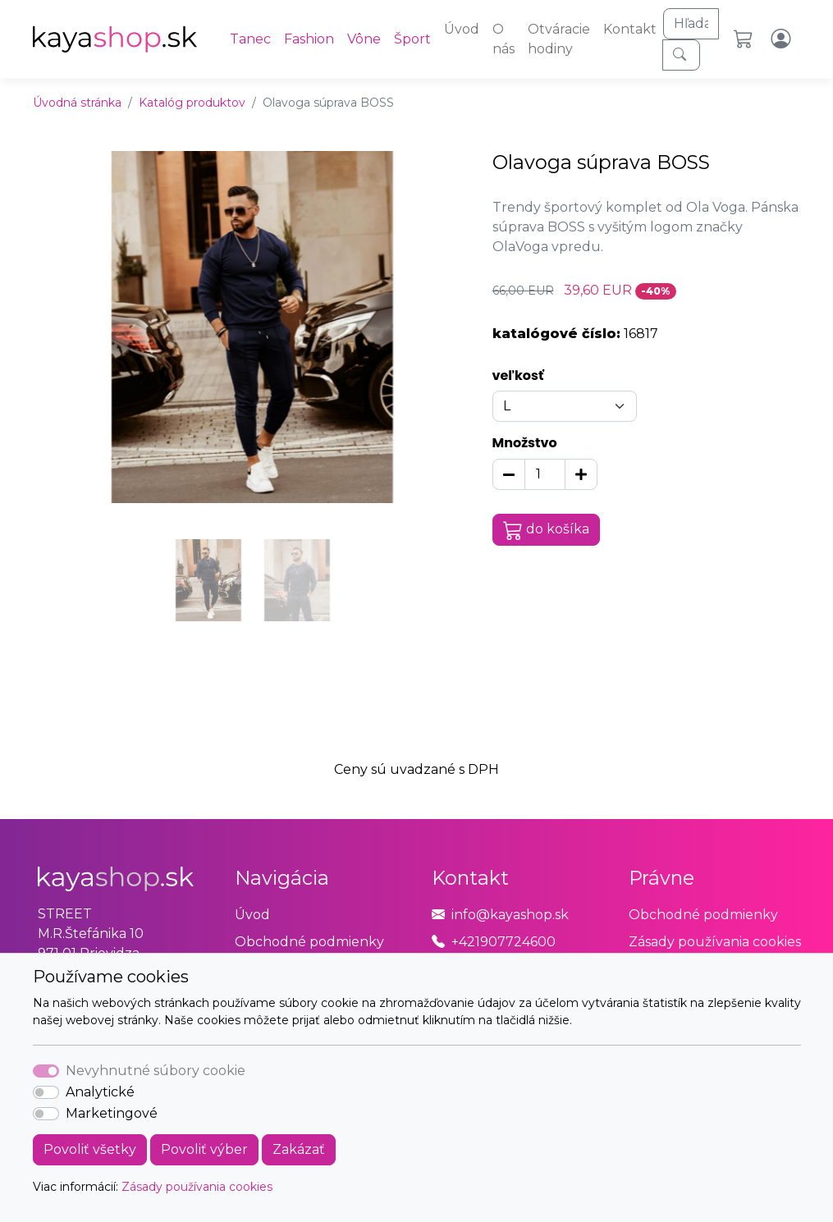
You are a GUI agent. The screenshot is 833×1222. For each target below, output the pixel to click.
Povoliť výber (204, 1149)
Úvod (461, 29)
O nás (503, 39)
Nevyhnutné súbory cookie (155, 1070)
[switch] (46, 1092)
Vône (364, 39)
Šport (412, 39)
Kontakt (630, 29)
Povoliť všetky (89, 1149)
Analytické (100, 1092)
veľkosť (518, 375)
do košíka (546, 530)
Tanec (250, 39)
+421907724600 (503, 942)
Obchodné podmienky (309, 942)
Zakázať (298, 1149)
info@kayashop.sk (510, 914)
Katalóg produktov (192, 102)
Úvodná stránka (77, 102)
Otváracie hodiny (559, 39)
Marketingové (112, 1113)
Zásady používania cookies (196, 1186)
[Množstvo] (544, 474)
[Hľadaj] (691, 23)
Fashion (309, 39)
